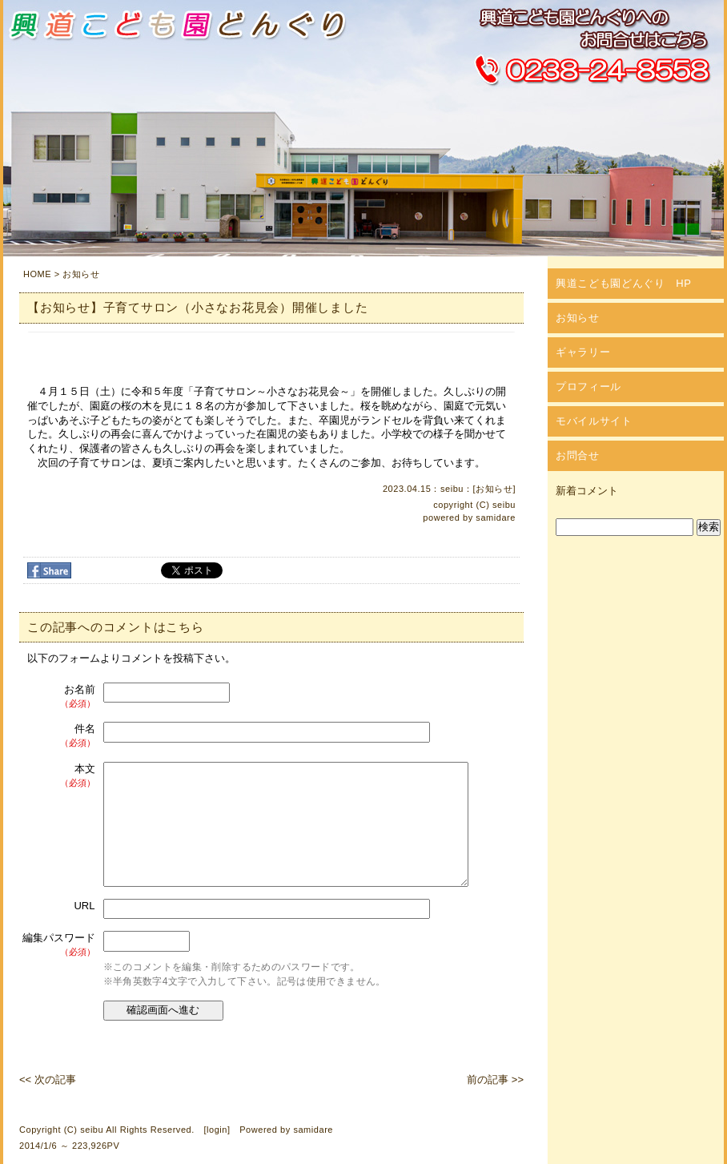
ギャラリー (583, 352)
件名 (59, 736)
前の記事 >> (495, 1079)
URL (84, 906)
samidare (496, 517)
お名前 (59, 696)
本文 (59, 776)
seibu (504, 505)
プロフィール (588, 387)
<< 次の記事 (47, 1079)
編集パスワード (58, 945)
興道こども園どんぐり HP (624, 283)
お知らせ (80, 274)
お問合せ (578, 455)
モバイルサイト (594, 421)
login (217, 1129)
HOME (37, 274)
